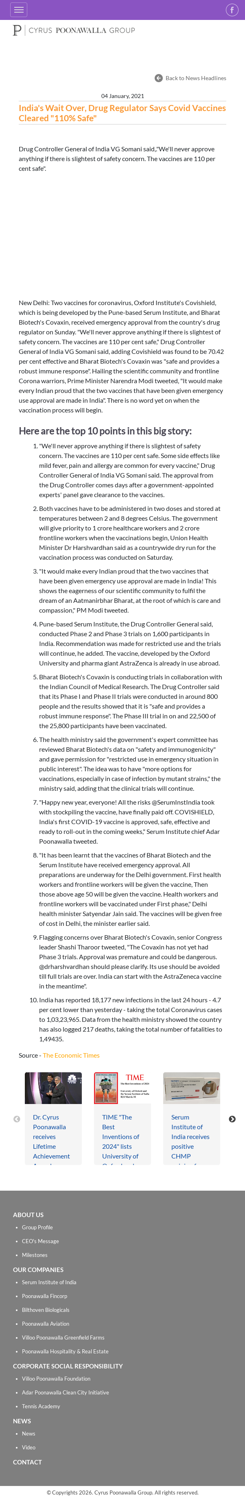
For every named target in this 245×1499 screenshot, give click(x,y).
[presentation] (17, 1119)
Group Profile (37, 1227)
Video (28, 1447)
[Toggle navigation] (18, 9)
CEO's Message (40, 1241)
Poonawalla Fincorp (44, 1296)
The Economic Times (71, 1055)
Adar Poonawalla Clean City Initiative (65, 1392)
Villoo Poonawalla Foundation (56, 1378)
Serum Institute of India (49, 1282)
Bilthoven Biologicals (46, 1310)
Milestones (35, 1255)
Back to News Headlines (196, 77)
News (28, 1433)
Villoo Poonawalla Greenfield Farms (63, 1337)
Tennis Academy (41, 1406)
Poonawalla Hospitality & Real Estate (65, 1351)
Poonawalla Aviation (45, 1323)
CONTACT (27, 1462)
